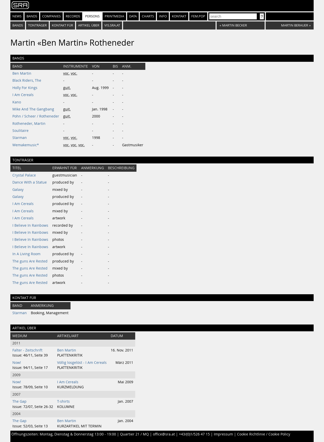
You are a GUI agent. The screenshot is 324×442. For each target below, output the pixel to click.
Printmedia (114, 16)
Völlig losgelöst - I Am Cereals (82, 362)
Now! (16, 362)
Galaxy (18, 189)
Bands (32, 16)
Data (133, 16)
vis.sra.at (112, 25)
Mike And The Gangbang (33, 109)
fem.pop (198, 16)
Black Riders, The (26, 80)
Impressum (223, 434)
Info (163, 16)
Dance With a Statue (29, 182)
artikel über (88, 25)
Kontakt (179, 16)
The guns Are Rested (30, 261)
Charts (148, 16)
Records (73, 16)
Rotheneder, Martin (28, 123)
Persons (92, 16)
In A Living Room (26, 254)
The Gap (19, 401)
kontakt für (62, 25)
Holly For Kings (24, 87)
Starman (19, 137)
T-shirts (63, 401)
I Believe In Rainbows (30, 225)
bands (17, 25)
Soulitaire (20, 130)
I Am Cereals (23, 95)
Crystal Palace (24, 175)
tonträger (37, 25)
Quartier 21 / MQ (134, 434)
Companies (51, 16)
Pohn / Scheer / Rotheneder (35, 116)
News (16, 16)
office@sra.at (164, 434)
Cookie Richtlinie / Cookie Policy (263, 434)
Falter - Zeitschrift (27, 350)
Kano (16, 102)
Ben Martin (21, 73)
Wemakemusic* (25, 145)
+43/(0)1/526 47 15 (194, 434)
